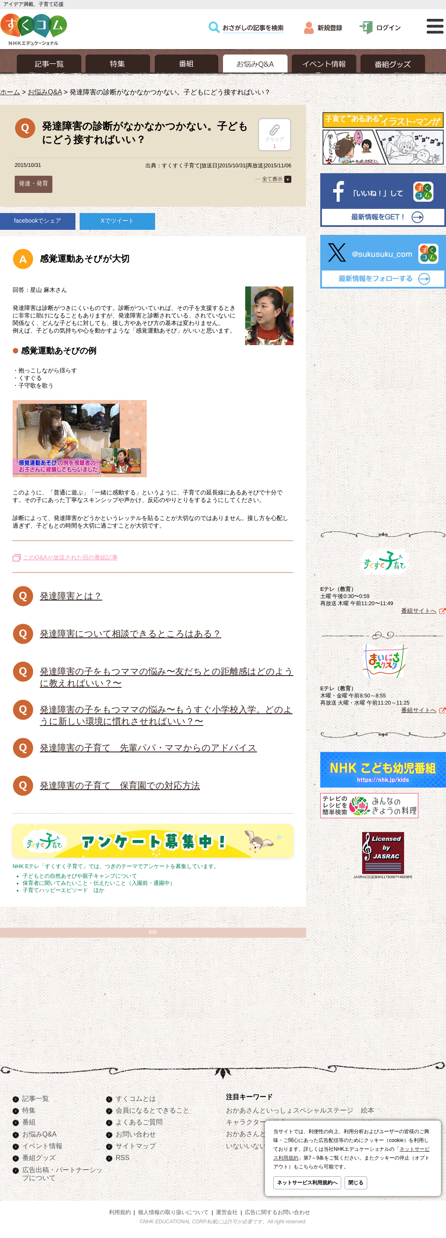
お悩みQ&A (45, 92)
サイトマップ (136, 1146)
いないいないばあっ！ (259, 1146)
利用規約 (120, 1212)
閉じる (355, 1183)
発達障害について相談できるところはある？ (130, 633)
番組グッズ (39, 1157)
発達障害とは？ (71, 596)
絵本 (367, 1110)
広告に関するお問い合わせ (277, 1212)
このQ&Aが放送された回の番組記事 (70, 557)
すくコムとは (136, 1098)
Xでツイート (117, 220)
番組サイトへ (418, 610)
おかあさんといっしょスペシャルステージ (289, 1110)
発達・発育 (33, 183)
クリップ (274, 133)
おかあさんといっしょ (259, 1133)
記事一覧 (35, 1098)
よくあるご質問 (139, 1122)
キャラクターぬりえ (256, 1122)
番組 (29, 1122)
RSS (123, 1157)
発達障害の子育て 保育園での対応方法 (120, 785)
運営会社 (227, 1212)
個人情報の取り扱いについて (173, 1212)
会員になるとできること (152, 1110)
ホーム (10, 92)
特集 (29, 1110)
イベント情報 (42, 1146)
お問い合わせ (136, 1134)
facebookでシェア (38, 220)
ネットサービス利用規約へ (307, 1183)
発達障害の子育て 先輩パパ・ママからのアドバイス (148, 747)
